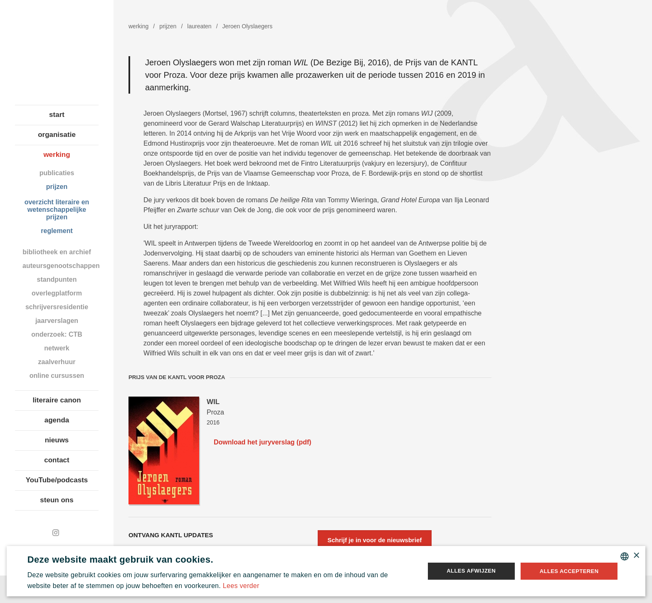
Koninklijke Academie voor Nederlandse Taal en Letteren (57, 52)
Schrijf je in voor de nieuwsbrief (375, 539)
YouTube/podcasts (57, 480)
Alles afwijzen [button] (471, 571)
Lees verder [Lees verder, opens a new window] (241, 585)
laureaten (199, 26)
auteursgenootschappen (60, 265)
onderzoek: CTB (56, 334)
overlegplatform (57, 293)
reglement (56, 230)
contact (56, 460)
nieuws (57, 440)
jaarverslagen (56, 320)
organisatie (57, 135)
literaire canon (56, 400)
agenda (56, 420)
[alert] (326, 571)
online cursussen (57, 375)
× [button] (636, 556)
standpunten (57, 279)
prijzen (57, 186)
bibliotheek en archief (56, 252)
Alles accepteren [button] (569, 571)
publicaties (57, 172)
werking (56, 155)
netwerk (56, 348)
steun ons (56, 500)
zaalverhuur (57, 361)
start (56, 115)
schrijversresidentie (56, 306)
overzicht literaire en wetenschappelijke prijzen (57, 210)
